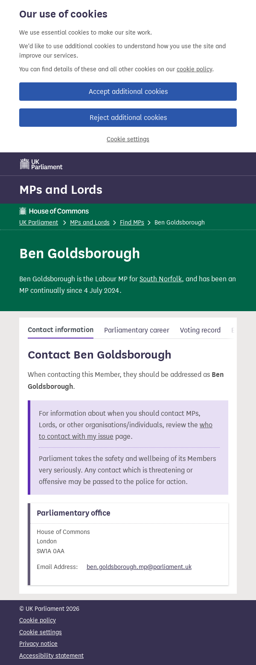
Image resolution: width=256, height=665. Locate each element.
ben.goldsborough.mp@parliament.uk (139, 567)
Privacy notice (38, 644)
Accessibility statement (51, 655)
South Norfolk (161, 279)
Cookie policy (37, 620)
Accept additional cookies (128, 92)
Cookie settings (128, 139)
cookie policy (194, 69)
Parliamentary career (136, 330)
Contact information (60, 330)
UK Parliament (38, 222)
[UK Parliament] (41, 164)
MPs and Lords (60, 189)
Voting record (200, 330)
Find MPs (132, 222)
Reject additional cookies (128, 118)
